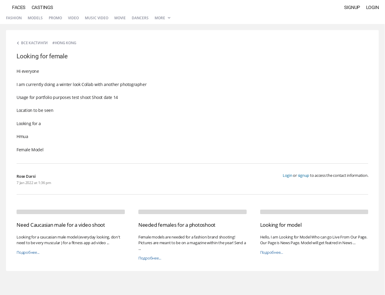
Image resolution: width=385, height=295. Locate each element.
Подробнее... (28, 252)
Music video (96, 17)
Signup (352, 7)
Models (35, 17)
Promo (55, 17)
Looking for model (281, 224)
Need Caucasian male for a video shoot (61, 224)
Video (73, 17)
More (162, 17)
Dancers (140, 17)
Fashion (14, 17)
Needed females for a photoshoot (176, 224)
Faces (19, 7)
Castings (42, 7)
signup (304, 175)
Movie (120, 17)
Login (372, 7)
